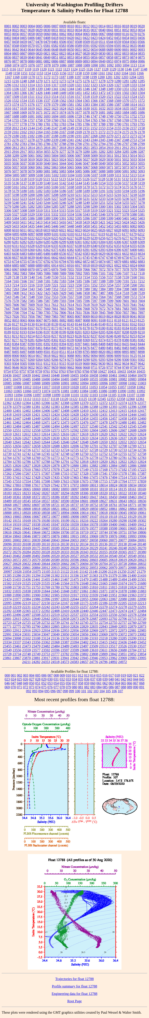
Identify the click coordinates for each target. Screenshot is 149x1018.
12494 (55, 426)
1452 (86, 93)
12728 (93, 450)
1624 (62, 108)
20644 (45, 564)
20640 (36, 564)
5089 (109, 171)
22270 (103, 607)
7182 (54, 281)
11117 (45, 399)
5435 (31, 226)
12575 (65, 430)
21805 (84, 587)
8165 (15, 328)
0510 (94, 42)
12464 (26, 422)
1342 (62, 89)
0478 (39, 42)
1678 (86, 112)
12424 (55, 414)
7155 (94, 277)
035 (80, 679)
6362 (46, 250)
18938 (45, 513)
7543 (7, 297)
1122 (58, 69)
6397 (125, 250)
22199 (113, 603)
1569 (117, 100)
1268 (31, 81)
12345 (101, 399)
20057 (84, 540)
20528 (84, 556)
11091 (131, 391)
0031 (54, 30)
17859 (141, 481)
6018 (39, 230)
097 (59, 691)
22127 (36, 603)
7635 (125, 305)
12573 (55, 430)
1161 (101, 73)
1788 (102, 124)
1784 (70, 124)
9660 (62, 367)
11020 (74, 387)
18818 (36, 509)
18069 (36, 489)
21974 (7, 599)
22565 (122, 615)
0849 (46, 57)
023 (7, 679)
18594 (74, 501)
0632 (125, 46)
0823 (62, 53)
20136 (103, 544)
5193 (117, 191)
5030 (109, 159)
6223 (39, 238)
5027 (86, 159)
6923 (125, 265)
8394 (62, 344)
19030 (113, 513)
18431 (103, 497)
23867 (16, 658)
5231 (86, 199)
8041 (133, 316)
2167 (62, 132)
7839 (94, 312)
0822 (54, 53)
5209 (62, 195)
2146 (46, 128)
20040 (45, 540)
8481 (109, 348)
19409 (132, 524)
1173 (54, 77)
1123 (66, 69)
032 (62, 679)
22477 (132, 611)
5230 (78, 199)
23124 (45, 638)
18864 (132, 509)
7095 (86, 273)
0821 (46, 53)
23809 (103, 654)
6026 (102, 230)
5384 (15, 218)
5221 (7, 199)
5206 (39, 195)
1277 (94, 81)
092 (28, 691)
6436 (15, 254)
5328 (23, 214)
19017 (93, 513)
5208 (54, 195)
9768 (93, 371)
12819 (93, 462)
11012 (27, 387)
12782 (132, 458)
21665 (103, 583)
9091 (78, 356)
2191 (78, 136)
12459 (132, 418)
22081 (132, 599)
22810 (65, 626)
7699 (7, 312)
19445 (36, 528)
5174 (117, 187)
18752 (93, 505)
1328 (125, 85)
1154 (47, 73)
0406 (31, 38)
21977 (16, 599)
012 (80, 675)
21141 (74, 571)
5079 (31, 171)
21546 (55, 583)
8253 (133, 336)
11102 (84, 395)
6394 (109, 250)
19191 (55, 520)
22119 (26, 603)
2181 (23, 136)
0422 (86, 38)
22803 (45, 626)
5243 (39, 203)
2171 (94, 132)
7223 (70, 285)
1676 (70, 112)
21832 (7, 591)
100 (77, 691)
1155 (55, 73)
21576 (74, 583)
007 (50, 675)
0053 (133, 30)
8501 (46, 352)
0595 (117, 46)
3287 (141, 151)
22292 (7, 611)
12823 (132, 462)
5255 (125, 203)
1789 (109, 124)
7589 (54, 301)
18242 (36, 493)
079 (68, 687)
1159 (86, 73)
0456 (141, 38)
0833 (125, 53)
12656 (16, 446)
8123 (133, 320)
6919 (94, 265)
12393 (113, 407)
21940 (103, 595)
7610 (39, 305)
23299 (132, 638)
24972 (122, 662)
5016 (7, 159)
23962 (113, 658)
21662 (93, 583)
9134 (141, 356)
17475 (93, 477)
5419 (86, 222)
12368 (65, 403)
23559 (26, 650)
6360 (31, 250)
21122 (65, 571)
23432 (113, 642)
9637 (133, 363)
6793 (54, 261)
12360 (130, 399)
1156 (62, 73)
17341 (103, 473)
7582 (23, 301)
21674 (122, 583)
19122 (122, 516)
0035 (86, 30)
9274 (62, 360)
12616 (65, 434)
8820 (102, 352)
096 (53, 691)
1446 (46, 93)
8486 (141, 348)
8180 (102, 328)
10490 (45, 379)
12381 (36, 407)
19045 (122, 513)
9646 (15, 367)
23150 (65, 638)
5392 (70, 218)
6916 (70, 265)
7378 (78, 289)
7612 (54, 305)
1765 (94, 120)
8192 (15, 332)
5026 (78, 159)
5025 (70, 159)
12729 (103, 450)
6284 (39, 242)
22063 (103, 599)
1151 (24, 73)
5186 (62, 191)
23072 (122, 634)
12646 (65, 442)
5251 (102, 203)
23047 (45, 634)
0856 (94, 57)
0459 (23, 42)
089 (129, 687)
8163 (141, 324)
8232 (86, 336)
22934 (45, 630)
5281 (23, 206)
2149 (70, 128)
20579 (36, 560)
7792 (54, 312)
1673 (54, 112)
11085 (93, 391)
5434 (23, 226)
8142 (62, 324)
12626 (16, 438)
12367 (55, 403)
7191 (125, 281)
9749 (125, 367)
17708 (93, 481)
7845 (102, 312)
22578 (132, 615)
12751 (93, 454)
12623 (132, 434)
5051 (117, 163)
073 (31, 687)
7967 (39, 316)
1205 (140, 77)
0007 (54, 26)
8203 (86, 332)
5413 (39, 222)
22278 (122, 607)
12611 (16, 434)
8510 (54, 352)
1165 (132, 73)
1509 (15, 97)
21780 (55, 587)
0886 (54, 61)
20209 (65, 548)
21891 (26, 595)
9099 (117, 356)
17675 (84, 481)
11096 (27, 395)
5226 (46, 199)
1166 (140, 73)
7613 (62, 305)
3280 (86, 151)
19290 (122, 520)
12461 (7, 422)
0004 (31, 26)
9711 (94, 367)
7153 (78, 277)
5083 (62, 171)
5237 (133, 199)
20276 (16, 552)
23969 (122, 658)
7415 (31, 293)
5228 (62, 199)
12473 (65, 422)
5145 (86, 183)
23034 (36, 634)
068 (141, 683)
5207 (46, 195)
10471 (7, 379)
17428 (36, 477)
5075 (141, 167)
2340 (62, 140)
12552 (26, 430)
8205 (102, 332)
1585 (102, 104)
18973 (55, 513)
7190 (117, 281)
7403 (141, 289)
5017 (15, 159)
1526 (7, 100)
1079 (55, 65)
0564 (125, 42)
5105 (78, 175)
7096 (94, 273)
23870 (26, 658)
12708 (122, 446)
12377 (141, 403)
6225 (54, 238)
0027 (23, 30)
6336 (62, 246)
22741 (65, 622)
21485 (93, 579)
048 (19, 683)
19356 (65, 524)
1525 (141, 97)
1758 (39, 120)
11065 (17, 391)
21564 (65, 583)
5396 (86, 218)
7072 (102, 269)
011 (74, 675)
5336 (78, 214)
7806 (62, 312)
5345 (94, 214)
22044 (74, 599)
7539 (141, 293)
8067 (39, 320)
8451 (23, 348)
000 (7, 675)
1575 (23, 104)
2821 (86, 148)
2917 (23, 151)
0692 (133, 49)
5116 (15, 179)
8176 (78, 328)
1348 (102, 89)
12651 (113, 442)
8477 (94, 348)
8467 (54, 348)
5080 (39, 171)
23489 (65, 646)
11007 (8, 387)
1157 (70, 73)
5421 (102, 222)
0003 (23, 26)
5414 (46, 222)
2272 (125, 136)
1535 (31, 100)
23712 (141, 650)
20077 (122, 540)
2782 (15, 144)
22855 (122, 626)
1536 (39, 100)
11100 (65, 395)
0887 (62, 61)
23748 (26, 654)
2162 (23, 132)
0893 (86, 61)
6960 (141, 265)
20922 (65, 568)
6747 (102, 257)
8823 (109, 352)
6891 (46, 265)
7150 (54, 277)
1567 (102, 100)
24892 (113, 662)
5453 (109, 226)
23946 (93, 658)
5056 (7, 167)
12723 (55, 450)
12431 (103, 414)
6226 (62, 238)
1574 (15, 104)
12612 (26, 434)
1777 (15, 124)
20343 (84, 552)
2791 (86, 144)
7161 (141, 277)
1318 (62, 85)
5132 (125, 179)
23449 (132, 642)
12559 (45, 430)
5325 (141, 210)
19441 (16, 528)
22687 (93, 619)
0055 (7, 34)
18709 (45, 505)
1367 (31, 93)
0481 (54, 42)
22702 (113, 619)
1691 (31, 116)
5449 (78, 226)
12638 (132, 438)
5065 (70, 167)
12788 (45, 462)
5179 (15, 191)
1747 (94, 116)
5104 (70, 175)
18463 (132, 497)
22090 (141, 599)
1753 (141, 116)
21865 (93, 591)
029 (44, 679)
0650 (70, 49)
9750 (133, 367)
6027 (109, 230)
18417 (93, 497)
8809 (94, 352)
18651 (132, 501)
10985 (7, 383)
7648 (15, 308)
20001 (7, 540)
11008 (17, 387)
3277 (62, 151)
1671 (39, 112)
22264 (93, 607)
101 (83, 691)
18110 (103, 489)
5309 (31, 210)
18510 (16, 501)
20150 (7, 548)
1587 (117, 104)
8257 (7, 340)
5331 (46, 214)
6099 (47, 234)
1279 (109, 81)
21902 (45, 595)
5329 (31, 214)
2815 (39, 148)
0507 (70, 42)
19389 (103, 524)
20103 (17, 544)
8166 (23, 328)
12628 (36, 438)
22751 (93, 622)
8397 (78, 344)
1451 (78, 93)
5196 (141, 191)
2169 (78, 132)
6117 (94, 234)
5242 (31, 203)
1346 (86, 89)
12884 (113, 465)
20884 (36, 568)
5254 (117, 203)
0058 (31, 34)
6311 (15, 246)
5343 (86, 214)
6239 (94, 238)
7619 (94, 305)
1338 (31, 89)
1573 (7, 104)
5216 (117, 195)
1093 (117, 65)
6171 (117, 234)
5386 (31, 218)
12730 (113, 450)
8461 (39, 348)
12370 (84, 403)
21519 (16, 583)
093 (34, 691)
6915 (62, 265)
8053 (15, 320)
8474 (78, 348)
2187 (46, 136)
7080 (141, 269)
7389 (109, 289)
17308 (55, 473)
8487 (7, 352)
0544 (109, 42)
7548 (31, 297)
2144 (31, 128)
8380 (125, 340)
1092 (110, 65)
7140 (31, 277)
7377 (70, 289)
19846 (26, 536)
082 (86, 687)
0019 (133, 26)
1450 (70, 93)
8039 (125, 316)
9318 (70, 363)
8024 (109, 316)
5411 (23, 222)
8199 (62, 332)
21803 (74, 587)
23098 (16, 638)
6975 (46, 269)
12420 (26, 414)
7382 (94, 289)
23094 (7, 638)
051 (37, 683)
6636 (7, 257)
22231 (26, 607)
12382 (45, 407)
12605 (103, 430)
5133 (133, 179)
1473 (109, 93)
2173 (109, 132)
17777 (132, 481)
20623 (141, 560)
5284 (46, 206)
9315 (62, 363)
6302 (86, 242)
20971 (122, 568)
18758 (103, 505)
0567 (7, 46)
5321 (109, 210)
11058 (131, 387)
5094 (7, 175)
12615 (55, 434)
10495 (65, 379)
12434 (122, 414)
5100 (39, 175)
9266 (54, 360)
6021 (62, 230)
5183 (46, 191)
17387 (141, 473)
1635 (125, 108)
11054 (103, 387)
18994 (65, 513)
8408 (102, 344)
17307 (45, 473)
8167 (31, 328)
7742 (31, 312)
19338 (36, 524)
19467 (45, 528)
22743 (74, 622)
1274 (70, 81)
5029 (102, 159)
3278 (70, 151)
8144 (78, 324)
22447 (103, 611)
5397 (94, 218)
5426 (141, 222)
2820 (78, 148)
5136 (15, 183)
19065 (17, 516)
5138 (31, 183)
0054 (141, 30)
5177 (141, 187)
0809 (31, 53)
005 (37, 675)
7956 (31, 316)
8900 (15, 356)
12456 (103, 418)
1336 (15, 89)
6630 (109, 254)
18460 (122, 497)
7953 (23, 316)
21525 (26, 583)
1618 (23, 108)
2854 (102, 148)
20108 (26, 544)
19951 (84, 536)
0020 (141, 26)
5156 (117, 183)
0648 (54, 49)
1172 (47, 77)
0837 (15, 57)
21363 (93, 575)
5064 (62, 167)
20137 (112, 544)
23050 (65, 634)
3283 (109, 151)
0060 (46, 34)
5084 (70, 171)
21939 (93, 595)
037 (92, 679)
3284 (117, 151)
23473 (26, 646)
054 (56, 683)
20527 (74, 556)
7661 (54, 308)
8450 (15, 348)
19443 (26, 528)
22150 (45, 603)
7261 (141, 285)
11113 (36, 399)
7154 (86, 277)
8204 (94, 332)
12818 (84, 462)
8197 (46, 332)
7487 (102, 293)
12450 (45, 418)
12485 (26, 426)
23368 (55, 642)
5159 (141, 183)
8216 (46, 336)
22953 (65, 630)
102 (89, 691)
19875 (45, 536)
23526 (122, 646)
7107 (125, 273)
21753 (36, 587)
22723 (7, 622)
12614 (45, 434)
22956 (74, 630)
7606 (15, 305)
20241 (103, 548)
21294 (36, 575)
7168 (39, 281)
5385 (23, 218)
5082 (54, 171)
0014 (102, 26)
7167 (31, 281)
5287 (62, 206)
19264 (103, 520)
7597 (94, 301)
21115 (55, 571)
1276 (86, 81)
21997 (55, 599)
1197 (77, 77)
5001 (31, 155)
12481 (132, 422)
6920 (102, 265)
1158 (78, 73)
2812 (15, 148)
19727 (93, 532)
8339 (70, 340)
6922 (117, 265)
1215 (7, 81)
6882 (133, 261)
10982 (122, 379)
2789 (70, 144)
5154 (102, 183)
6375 (54, 250)
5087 (94, 171)
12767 (16, 458)
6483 (23, 254)
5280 (15, 206)
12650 (103, 442)
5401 (125, 218)
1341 (54, 89)
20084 (132, 540)
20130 (64, 544)
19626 (16, 532)
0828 (86, 53)
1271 (46, 81)
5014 (133, 155)
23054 (74, 634)
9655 (39, 367)
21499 (132, 579)
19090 (74, 516)
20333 (65, 552)
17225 (141, 469)
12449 (36, 418)
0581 (46, 46)
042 (123, 679)
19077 (55, 516)
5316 (70, 210)
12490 (45, 426)
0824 (70, 53)
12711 (141, 446)
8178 (86, 328)
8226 (78, 336)
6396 (117, 250)
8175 (70, 328)
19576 (84, 528)
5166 (54, 187)
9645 (7, 367)
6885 (15, 265)
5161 (15, 187)
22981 (132, 630)
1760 (54, 120)
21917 (74, 595)
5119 (31, 179)
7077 (117, 269)
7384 (102, 289)
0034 (78, 30)
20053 (74, 540)
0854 (78, 57)
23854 (141, 654)
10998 (122, 383)
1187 (62, 77)
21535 (45, 583)
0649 (62, 49)
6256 (102, 238)
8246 (109, 336)
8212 (15, 336)
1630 (86, 108)
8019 (102, 316)
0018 (125, 26)
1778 (23, 124)
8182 (109, 328)
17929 (45, 485)
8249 (117, 336)
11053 (93, 387)
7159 (125, 277)
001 (13, 675)
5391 (62, 218)
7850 (117, 312)
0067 (102, 34)
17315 (65, 473)
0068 (109, 34)
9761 (46, 371)
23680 (122, 650)
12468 (36, 422)
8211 (7, 336)
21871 (103, 591)
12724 (65, 450)
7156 (102, 277)
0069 (117, 34)
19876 (55, 536)
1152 (32, 73)
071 (19, 687)
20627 (7, 564)
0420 (70, 38)
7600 (117, 301)
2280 (46, 140)
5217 (125, 195)
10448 (55, 375)
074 (37, 687)
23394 (74, 642)
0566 (141, 42)
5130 (109, 179)
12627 (26, 438)
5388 (39, 218)
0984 (133, 61)
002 (19, 675)
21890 (16, 595)
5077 (15, 171)
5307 (15, 210)
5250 (94, 203)
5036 (15, 163)
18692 (26, 505)
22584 (141, 615)
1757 (31, 120)
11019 (65, 387)
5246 (62, 203)
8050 (141, 316)
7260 (133, 285)
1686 (141, 112)
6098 (39, 234)
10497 (74, 379)
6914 (54, 265)
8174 (62, 328)
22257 (84, 607)
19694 (55, 532)
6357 (7, 250)
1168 (16, 77)
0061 (54, 34)
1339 (39, 89)
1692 (39, 116)
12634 (93, 438)
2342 (78, 140)
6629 (102, 254)
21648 (84, 583)
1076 (31, 65)
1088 (78, 65)
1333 (133, 85)
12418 (7, 414)
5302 (117, 206)
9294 (109, 360)
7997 (62, 316)
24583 (74, 662)
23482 (45, 646)
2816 (46, 148)
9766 (85, 371)
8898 (141, 352)
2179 (7, 136)
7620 (102, 305)
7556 (62, 297)
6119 (101, 234)
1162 (109, 73)
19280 (113, 520)
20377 (132, 552)
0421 (78, 38)
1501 (117, 93)
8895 (125, 352)
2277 (23, 140)
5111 (117, 175)
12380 (26, 407)
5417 (70, 222)
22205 (122, 603)
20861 (26, 568)
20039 (36, 540)
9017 (39, 356)
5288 (70, 206)
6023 (78, 230)
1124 (74, 69)
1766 (102, 120)
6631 (117, 254)
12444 (132, 414)
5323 (125, 210)
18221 (16, 493)
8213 (23, 336)
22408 (55, 611)
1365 (15, 93)
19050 (132, 513)
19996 (141, 536)
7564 (102, 297)
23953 (103, 658)
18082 (55, 489)
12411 (93, 411)
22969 (93, 630)
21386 (122, 575)
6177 (125, 234)
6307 (125, 242)
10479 (16, 379)
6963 (7, 269)
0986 (141, 61)
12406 (45, 411)
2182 (31, 136)
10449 (65, 375)
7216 (31, 285)
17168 (103, 469)
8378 (117, 340)
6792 (46, 261)
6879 (117, 261)
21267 (131, 571)
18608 (93, 501)
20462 (16, 556)
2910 (109, 148)
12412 (103, 411)
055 (62, 683)
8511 (62, 352)
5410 (15, 222)
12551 (16, 430)
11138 (92, 399)
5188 (78, 191)
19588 (103, 528)
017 (111, 675)
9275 (70, 360)
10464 (132, 375)
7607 (23, 305)
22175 (84, 603)
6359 (23, 250)
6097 (31, 234)
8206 (109, 332)
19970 (103, 536)
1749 (109, 116)
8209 (133, 332)
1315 (39, 85)
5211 (78, 195)
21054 (27, 571)
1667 (7, 112)
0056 (15, 34)
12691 (65, 446)
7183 (62, 281)
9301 (133, 360)
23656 (113, 650)
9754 (7, 371)
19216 (84, 520)
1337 (23, 89)
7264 (23, 289)
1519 (94, 97)
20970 (113, 568)
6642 (54, 257)
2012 (15, 128)
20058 (93, 540)
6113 (78, 234)
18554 (36, 501)
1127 (97, 69)
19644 (36, 532)
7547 (23, 297)
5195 (133, 191)
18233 (26, 493)
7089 (62, 273)
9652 (31, 367)
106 (114, 691)
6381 (62, 250)
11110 (9, 399)
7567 (109, 297)
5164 (39, 187)
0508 (78, 42)
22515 (45, 615)
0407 (39, 38)
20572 (16, 560)
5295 (78, 206)
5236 (125, 199)
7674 (109, 308)
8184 (125, 328)
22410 (65, 611)
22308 (16, 611)
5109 (110, 175)
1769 (125, 120)
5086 (86, 171)
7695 (133, 308)
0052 (125, 30)
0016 (117, 26)
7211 (133, 281)
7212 (141, 281)
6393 (102, 250)
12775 (74, 458)
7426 (54, 293)
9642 (141, 363)
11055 (112, 387)
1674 (62, 112)
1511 (31, 97)
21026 (17, 571)
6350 (102, 246)
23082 (141, 634)
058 (80, 683)
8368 (78, 340)
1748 (102, 116)
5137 (23, 183)
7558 (78, 297)
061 (99, 683)
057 (74, 683)
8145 (86, 324)
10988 (36, 383)
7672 (102, 308)
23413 (93, 642)
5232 (94, 199)
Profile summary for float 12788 (74, 986)
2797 (125, 144)
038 (99, 679)
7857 (125, 312)
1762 (70, 120)
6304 (102, 242)
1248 (23, 81)
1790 (117, 124)
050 (31, 683)
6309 (141, 242)
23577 (36, 650)
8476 (86, 348)
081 (80, 687)
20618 (113, 560)
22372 (36, 611)
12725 (74, 450)
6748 (109, 257)
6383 (78, 250)
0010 (70, 26)
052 (44, 683)
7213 (7, 285)
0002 (15, 26)
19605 (132, 528)
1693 (46, 116)
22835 (93, 626)
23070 (113, 634)
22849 (113, 626)
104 (102, 691)
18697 (36, 505)
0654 (94, 49)
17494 (113, 477)
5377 (117, 214)
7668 (86, 308)
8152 (117, 324)
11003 (141, 383)
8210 (141, 332)
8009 (86, 316)
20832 (141, 564)
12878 (55, 465)
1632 (102, 108)
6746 (94, 257)
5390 (54, 218)
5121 (46, 179)
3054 (39, 151)
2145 (39, 128)
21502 (7, 583)
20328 (45, 552)
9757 (22, 371)
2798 (133, 144)
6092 (133, 230)
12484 (16, 426)
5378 (125, 214)
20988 (132, 568)
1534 (23, 100)
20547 (122, 556)
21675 (132, 583)
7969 (46, 316)
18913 (16, 513)
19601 (122, 528)
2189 (62, 136)
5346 (102, 214)
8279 (23, 340)
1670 (31, 112)
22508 (36, 615)
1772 (141, 120)
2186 (39, 136)
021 (135, 675)
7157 (109, 277)
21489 (113, 579)
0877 (15, 61)
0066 (94, 34)
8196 (39, 332)
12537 (84, 426)
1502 (125, 93)
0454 (125, 38)
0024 (7, 30)
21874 (113, 591)
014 (92, 675)
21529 (36, 583)
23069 (103, 634)
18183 (7, 493)
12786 (26, 462)
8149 (102, 324)
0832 (117, 53)
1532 (15, 100)
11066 (27, 391)
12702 (103, 446)
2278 (31, 140)
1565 (86, 100)
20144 (132, 544)
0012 (86, 26)
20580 (45, 560)
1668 (15, 112)
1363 (141, 89)
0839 (23, 57)
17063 (36, 469)
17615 (65, 481)
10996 (103, 383)
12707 (113, 446)
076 (50, 687)
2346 (109, 140)
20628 (16, 564)
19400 (113, 524)
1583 (86, 104)
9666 (78, 367)
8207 (117, 332)
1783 (62, 124)
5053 (133, 163)
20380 (141, 552)
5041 (54, 163)
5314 (54, 210)
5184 (54, 191)
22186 (103, 603)
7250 (78, 285)
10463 (122, 375)
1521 (109, 97)
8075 (47, 320)
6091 (125, 230)
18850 (93, 509)
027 (31, 679)
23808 (93, 654)
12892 (16, 469)
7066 (86, 269)
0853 (70, 57)
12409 (74, 411)
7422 (39, 293)
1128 (105, 69)
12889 (7, 469)
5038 (31, 163)
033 (68, 679)
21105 (46, 571)
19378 (93, 524)
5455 (117, 226)
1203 (124, 77)
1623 (54, 108)
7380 (86, 289)
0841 (39, 57)
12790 (55, 462)
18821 (55, 509)
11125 (82, 399)
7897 (141, 312)
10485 (26, 379)
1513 (46, 97)
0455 (133, 38)
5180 (23, 191)
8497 (23, 352)
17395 (7, 477)
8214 (31, 336)
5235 (117, 199)
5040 (46, 163)
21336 (74, 575)
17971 (65, 485)
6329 (39, 246)
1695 (62, 116)
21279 (141, 571)
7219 (39, 285)
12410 (84, 411)
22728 (36, 622)
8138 (46, 324)
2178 (141, 132)
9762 (54, 371)
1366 (23, 93)
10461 (113, 375)
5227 (54, 199)
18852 (103, 509)
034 (74, 679)
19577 (93, 528)
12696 (74, 446)
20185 (45, 548)
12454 (84, 418)
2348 (125, 140)
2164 (39, 132)
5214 (102, 195)
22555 (103, 615)
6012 (31, 230)
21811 (103, 587)
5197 (7, 195)
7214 (15, 285)
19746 (113, 532)
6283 (31, 242)
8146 (94, 324)
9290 (86, 360)
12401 (16, 411)
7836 (86, 312)
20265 (132, 548)
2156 (125, 128)
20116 (55, 544)
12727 (84, 450)
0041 (109, 30)
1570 (125, 100)
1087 (70, 65)
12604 (93, 430)
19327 (26, 524)
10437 (16, 375)
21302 (55, 575)
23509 (93, 646)
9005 (23, 356)
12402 (26, 411)
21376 (103, 575)
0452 (109, 38)
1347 (94, 89)
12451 (55, 418)
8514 (70, 352)
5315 (62, 210)
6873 (94, 261)
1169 (23, 77)
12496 (65, 426)
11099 (56, 395)
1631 (94, 108)
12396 (132, 407)
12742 (26, 454)
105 (108, 691)
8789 (78, 352)
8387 (23, 344)
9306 (31, 363)
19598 (113, 528)
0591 (86, 46)
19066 (26, 516)
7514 (117, 293)
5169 (78, 187)
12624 (141, 434)
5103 (62, 175)
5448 (70, 226)
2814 (31, 148)
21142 (84, 571)
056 (68, 683)
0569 (23, 46)
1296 (7, 85)
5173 (109, 187)
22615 (16, 619)
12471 (45, 422)
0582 (54, 46)
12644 (45, 442)
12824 (141, 462)
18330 (132, 493)
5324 (133, 210)
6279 (141, 238)
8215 (39, 336)
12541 (103, 426)
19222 (93, 520)
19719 (84, 532)
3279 (78, 151)
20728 (122, 564)
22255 (74, 607)
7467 (94, 293)
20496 (45, 556)
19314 (7, 524)
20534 (103, 556)
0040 (102, 30)
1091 (102, 65)
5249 (86, 203)
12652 (122, 442)
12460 (141, 418)
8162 (133, 324)
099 (71, 691)
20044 (65, 540)
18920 (26, 513)
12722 (45, 450)
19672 (45, 532)
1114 (141, 65)
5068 (94, 167)
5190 (94, 191)
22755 (113, 622)
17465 (74, 477)
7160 (133, 277)
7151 (62, 277)
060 (92, 683)
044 (135, 679)
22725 (26, 622)
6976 (54, 269)
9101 (125, 356)
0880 (31, 61)
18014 (103, 485)
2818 (62, 148)
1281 (125, 81)
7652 (31, 308)
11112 (27, 399)
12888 (141, 465)
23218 (103, 638)
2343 (86, 140)
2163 (31, 132)
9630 (102, 363)
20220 (74, 548)
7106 (117, 273)
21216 (112, 571)
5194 (125, 191)
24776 (93, 662)
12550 (7, 430)
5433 (15, 226)
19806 (141, 532)
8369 (86, 340)
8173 (54, 328)
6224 (46, 238)
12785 (16, 462)
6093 (141, 230)
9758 (30, 371)
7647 (7, 308)
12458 (122, 418)
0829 (94, 53)
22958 (84, 630)
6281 (15, 242)
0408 (46, 38)
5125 (78, 179)
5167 (62, 187)
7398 (125, 289)
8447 (7, 348)
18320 (103, 493)
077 (56, 687)
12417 (141, 411)
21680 (141, 583)
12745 (45, 454)
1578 (46, 104)
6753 (7, 261)
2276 (15, 140)
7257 (117, 285)
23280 (113, 638)
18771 (132, 505)
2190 (70, 136)
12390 (103, 407)
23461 (16, 646)
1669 (23, 112)
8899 (7, 356)
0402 (7, 38)
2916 (15, 151)
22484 (141, 611)
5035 (7, 163)
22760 (132, 622)
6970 (31, 269)
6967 (15, 269)
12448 (26, 418)
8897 (133, 352)
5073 (125, 167)
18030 (122, 485)
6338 (78, 246)
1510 (23, 97)
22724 (16, 622)
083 (92, 687)
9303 (7, 363)
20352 (93, 552)
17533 (132, 477)
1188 (70, 77)
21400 (132, 575)
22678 (84, 619)
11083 (74, 391)
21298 (45, 575)
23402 (84, 642)
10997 (113, 383)
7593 (62, 301)
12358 (120, 399)
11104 (103, 395)
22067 (113, 599)
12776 (84, 458)
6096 (23, 234)
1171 (39, 77)
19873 (36, 536)
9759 (38, 371)
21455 (45, 579)
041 (117, 679)
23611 (103, 650)
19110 (103, 516)
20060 (103, 540)
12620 (103, 434)
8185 (133, 328)
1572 (141, 100)
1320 (70, 85)
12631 (65, 438)
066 (129, 683)
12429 (84, 414)
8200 (70, 332)
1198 (85, 77)
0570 (31, 46)
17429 (45, 477)
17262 (7, 473)
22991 (7, 634)
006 (44, 675)
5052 (125, 163)
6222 (31, 238)
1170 (31, 77)
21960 (122, 595)
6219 (15, 238)
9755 (15, 371)
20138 (122, 544)
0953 (109, 61)
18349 (7, 497)
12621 (113, 434)
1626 (78, 108)
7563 (94, 297)
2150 (78, 128)
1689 (23, 116)
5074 (133, 167)
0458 (15, 42)
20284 (26, 552)
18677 (16, 505)
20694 (84, 564)
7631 (117, 305)
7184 (70, 281)
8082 (62, 320)
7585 (31, 301)
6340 (94, 246)
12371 (93, 403)
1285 (141, 81)
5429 (7, 226)
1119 (35, 69)
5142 (62, 183)
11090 (122, 391)
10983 (132, 379)
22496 (16, 615)
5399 (109, 218)
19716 (74, 532)
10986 (17, 383)
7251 (86, 285)
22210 (132, 603)
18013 (93, 485)
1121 (51, 69)
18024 (113, 485)
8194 (31, 332)
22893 (7, 630)
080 (74, 687)
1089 (86, 65)
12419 (16, 414)
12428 (74, 414)
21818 (122, 587)
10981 (113, 379)
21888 (7, 595)
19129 (132, 516)
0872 (117, 57)
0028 (31, 30)
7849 (109, 312)
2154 (109, 128)
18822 (65, 509)
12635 (103, 438)
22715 (132, 619)
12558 (36, 430)
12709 (132, 446)
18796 (16, 509)
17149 (84, 469)
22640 (36, 619)
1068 (7, 65)
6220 (23, 238)
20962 (103, 568)
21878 (122, 591)
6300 (70, 242)
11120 (64, 399)
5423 (117, 222)
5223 (23, 199)
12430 (93, 414)
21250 (122, 571)
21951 (113, 595)
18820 (45, 509)
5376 (109, 214)
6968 (23, 269)
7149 (46, 277)
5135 (7, 183)
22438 (74, 611)
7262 (7, 289)
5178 (7, 191)
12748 (65, 454)
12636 (113, 438)
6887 (23, 265)
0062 (62, 34)
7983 (54, 316)
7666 (78, 308)
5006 (70, 155)
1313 (23, 85)
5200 (31, 195)
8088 (86, 320)
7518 (125, 293)
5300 (102, 206)
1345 (78, 89)
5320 (102, 210)
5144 (78, 183)
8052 (7, 320)
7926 (15, 316)
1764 (86, 120)
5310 (39, 210)
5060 (31, 167)
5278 (141, 203)
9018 (46, 356)
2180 (15, 136)
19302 (141, 520)
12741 (16, 454)
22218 (7, 607)
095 (47, 691)
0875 (141, 57)
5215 (109, 195)
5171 (94, 187)
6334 (46, 246)
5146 (94, 183)
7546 (15, 297)
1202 (116, 77)
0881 (39, 61)
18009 (84, 485)
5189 (86, 191)
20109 (36, 544)
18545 (26, 501)
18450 (113, 497)
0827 (78, 53)
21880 (132, 591)
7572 (133, 297)
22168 (74, 603)
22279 (132, 607)
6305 (109, 242)
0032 (62, 30)
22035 (65, 599)
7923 (7, 316)
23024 (16, 634)
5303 (125, 206)
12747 (55, 454)
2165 (46, 132)
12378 (7, 407)
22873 (141, 626)
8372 (94, 340)
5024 (62, 159)
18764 (122, 505)
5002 (39, 155)
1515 (62, 97)
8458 (31, 348)
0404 (15, 38)
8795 (86, 352)
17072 (45, 469)
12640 (7, 442)
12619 (93, 434)
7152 (70, 277)
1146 (128, 69)
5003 (46, 155)
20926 (74, 568)
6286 (54, 242)
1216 (15, 81)
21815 (113, 587)
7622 (109, 305)
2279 (39, 140)
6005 (141, 226)
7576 (7, 301)
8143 (70, 324)
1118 (28, 69)
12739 (7, 454)
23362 (45, 642)
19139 (141, 516)
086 (111, 687)
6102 (62, 234)
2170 (86, 132)
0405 (23, 38)
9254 (7, 360)
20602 (84, 560)
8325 (62, 340)
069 (7, 687)
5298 (86, 206)
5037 (23, 163)
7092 (78, 273)
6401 (141, 250)
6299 (62, 242)
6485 (39, 254)
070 (13, 687)
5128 (101, 179)
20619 (122, 560)
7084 (31, 273)
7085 (39, 273)
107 (120, 691)
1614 (133, 104)
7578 (15, 301)
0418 (54, 38)
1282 (133, 81)
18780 (141, 505)
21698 (7, 587)
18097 (74, 489)
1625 (70, 108)
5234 (109, 199)
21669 (113, 583)
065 (123, 683)
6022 (70, 230)
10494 (55, 379)
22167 (65, 603)
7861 (133, 312)
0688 (102, 49)
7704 (23, 312)
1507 (7, 97)
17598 (45, 481)
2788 (62, 144)
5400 (117, 218)
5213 (94, 195)
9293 (102, 360)
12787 (36, 462)
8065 (23, 320)
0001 (7, 26)
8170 (39, 328)
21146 (93, 571)
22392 (45, 611)
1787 (94, 124)
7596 (86, 301)
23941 (65, 658)
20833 (7, 568)
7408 (15, 293)
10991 (65, 383)
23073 (132, 634)
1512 (39, 97)
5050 (109, 163)
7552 (46, 297)
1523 (125, 97)
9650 (23, 367)
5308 (23, 210)
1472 (102, 93)
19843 (16, 536)
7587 (46, 301)
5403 (141, 218)
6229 (86, 238)
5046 (78, 163)
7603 (133, 301)
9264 (39, 360)
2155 (117, 128)
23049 (55, 634)
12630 (55, 438)
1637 (133, 108)
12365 (36, 403)
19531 (74, 528)
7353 (62, 289)
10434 (131, 371)
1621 (39, 108)
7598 (102, 301)
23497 (84, 646)
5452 (102, 226)
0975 (125, 61)
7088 (55, 273)
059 (86, 683)
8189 (7, 332)
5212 (86, 195)
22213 (141, 603)
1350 (117, 89)
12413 (113, 411)
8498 (31, 352)
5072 (117, 167)
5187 (70, 191)
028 (37, 679)
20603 (93, 560)
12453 (74, 418)
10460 (103, 375)
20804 (132, 564)
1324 (102, 85)
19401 (122, 524)
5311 (46, 210)
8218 (62, 336)
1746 (86, 116)
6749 (117, 257)
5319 (94, 210)
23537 (141, 646)
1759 (46, 120)
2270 (109, 136)
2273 (133, 136)
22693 (103, 619)
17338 (93, 473)
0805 (15, 53)
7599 (109, 301)
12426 (65, 414)
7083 (23, 273)
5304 (133, 206)
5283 (39, 206)
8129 (23, 324)
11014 (36, 387)
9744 (117, 367)
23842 (113, 654)
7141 (39, 277)
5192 (109, 191)
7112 (133, 273)
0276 (141, 34)
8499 (39, 352)
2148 (62, 128)
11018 (55, 387)
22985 (141, 630)
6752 (141, 257)
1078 (47, 65)
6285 (46, 242)
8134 (39, 324)
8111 (110, 320)
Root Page (74, 1001)
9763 (62, 371)
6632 (125, 254)
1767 (109, 120)
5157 (125, 183)
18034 (132, 485)
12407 (55, 411)
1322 (86, 85)
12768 (26, 458)
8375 (109, 340)
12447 (16, 418)
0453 (117, 38)
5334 (70, 214)
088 (123, 687)
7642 (141, 305)
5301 (109, 206)
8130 (31, 324)
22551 (84, 615)
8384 (15, 344)
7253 (102, 285)
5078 (23, 171)
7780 (39, 312)
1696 (70, 116)
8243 (102, 336)
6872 (86, 261)
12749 (74, 454)
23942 (74, 658)
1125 (81, 69)
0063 (70, 34)
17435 (55, 477)
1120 (43, 69)
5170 (86, 187)
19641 (26, 532)
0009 (62, 26)
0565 (133, 42)
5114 (141, 175)
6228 (78, 238)
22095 (7, 603)
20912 (45, 568)
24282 (36, 662)
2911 (117, 148)
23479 (36, 646)
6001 (125, 226)
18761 (113, 505)
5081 (46, 171)
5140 (46, 183)
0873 (125, 57)
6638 (23, 257)
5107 (94, 175)
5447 (62, 226)
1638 (141, 108)
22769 (141, 622)
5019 (31, 159)
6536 (62, 254)
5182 (39, 191)
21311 (65, 575)
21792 (65, 587)
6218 (7, 238)
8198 (54, 332)
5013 (125, 155)
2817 (54, 148)
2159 (7, 132)
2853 (94, 148)
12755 (122, 454)
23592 (45, 650)
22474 (122, 611)
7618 (86, 305)
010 (68, 675)
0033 (70, 30)
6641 (46, 257)
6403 (7, 254)
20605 (103, 560)
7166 (23, 281)
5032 (125, 159)
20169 (26, 548)
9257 (23, 360)
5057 (15, 167)
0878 (23, 61)
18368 (26, 497)
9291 (94, 360)
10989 (46, 383)
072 (25, 687)
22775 (16, 626)
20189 (55, 548)
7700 (15, 312)
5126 (86, 179)
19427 (7, 528)
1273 (62, 81)
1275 (78, 81)
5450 (86, 226)
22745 (84, 622)
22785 (26, 626)
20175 (36, 548)
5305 (141, 206)
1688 (15, 116)
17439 (65, 477)
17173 (113, 469)
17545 (7, 481)
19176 (36, 520)
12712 (7, 450)
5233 (102, 199)
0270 (133, 34)
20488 (26, 556)
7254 (109, 285)
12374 (122, 403)
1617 (15, 108)
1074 (15, 65)
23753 (45, 654)
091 (141, 687)
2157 (133, 128)
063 (111, 683)
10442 (36, 375)
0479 (46, 42)
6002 (133, 226)
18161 (132, 489)
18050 (141, 485)
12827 (26, 465)
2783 (23, 144)
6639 (31, 257)
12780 (113, 458)
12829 (45, 465)
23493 (74, 646)
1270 (39, 81)
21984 (26, 599)
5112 (125, 175)
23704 (132, 650)
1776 (7, 124)
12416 (132, 411)
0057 (23, 34)
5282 (31, 206)
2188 (54, 136)
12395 (122, 407)
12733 (122, 450)
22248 (65, 607)
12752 (103, 454)
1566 (94, 100)
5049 (102, 163)
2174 (117, 132)
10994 (84, 383)
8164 (7, 328)
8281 (31, 340)
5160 (7, 187)
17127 (74, 469)
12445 (141, 414)
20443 (7, 556)
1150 (16, 73)
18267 (45, 493)
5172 (102, 187)
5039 (39, 163)
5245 (54, 203)
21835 (16, 591)
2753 (133, 140)
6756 (31, 261)
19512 (65, 528)
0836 (7, 57)
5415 (54, 222)
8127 (15, 324)
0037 (94, 30)
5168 (70, 187)
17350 (113, 473)
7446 (78, 293)
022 (141, 675)
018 (117, 675)
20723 (113, 564)
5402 (133, 218)
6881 (125, 261)
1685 (133, 112)
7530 (133, 293)
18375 (45, 497)
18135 (122, 489)
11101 (75, 395)
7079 (133, 269)
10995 (94, 383)
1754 (7, 120)
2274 (141, 136)
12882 (93, 465)
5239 (7, 203)
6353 (117, 246)
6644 (70, 257)
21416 (141, 575)
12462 (16, 422)
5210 (70, 195)
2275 (7, 140)
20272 (7, 552)
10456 (84, 375)
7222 (62, 285)
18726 (65, 505)
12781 (122, 458)
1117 (20, 69)
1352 (133, 89)
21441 (36, 579)
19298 (132, 520)
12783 (141, 458)
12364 (26, 403)
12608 (132, 430)
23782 (65, 654)
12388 (93, 407)
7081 (7, 273)
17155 (93, 469)
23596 (55, 650)
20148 (141, 544)
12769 (36, 458)
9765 (77, 371)
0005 (39, 26)
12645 (55, 442)
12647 (74, 442)
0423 (94, 38)
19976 (113, 536)
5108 (102, 175)
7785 (46, 312)
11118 (55, 399)
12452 (65, 418)
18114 (113, 489)
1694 (54, 116)
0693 (141, 49)
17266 (16, 473)
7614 (70, 305)
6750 (125, 257)
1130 (120, 69)
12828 (36, 465)
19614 (141, 528)
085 (105, 687)
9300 (125, 360)
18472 (141, 497)
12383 (55, 407)
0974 (117, 61)
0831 (109, 53)
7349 (46, 289)
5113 (133, 175)
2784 (31, 144)
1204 (132, 77)
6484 (31, 254)
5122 (54, 179)
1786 (86, 124)
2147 (54, 128)
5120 (38, 179)
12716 (26, 450)
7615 (78, 305)
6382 (70, 250)
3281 (94, 151)
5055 (141, 163)
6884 (7, 265)
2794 (102, 144)
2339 (54, 140)
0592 (94, 46)
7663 (62, 308)
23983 (132, 658)
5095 (15, 175)
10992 (74, 383)
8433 (117, 344)
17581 (36, 481)
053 (50, 683)
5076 (7, 171)
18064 (17, 489)
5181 (31, 191)
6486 (46, 254)
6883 (141, 261)
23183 (74, 638)
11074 (46, 391)
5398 (102, 218)
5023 (54, 159)
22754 (103, 622)
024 (13, 679)
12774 (65, 458)
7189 (109, 281)
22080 (122, 599)
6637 (15, 257)
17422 (26, 477)
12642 (26, 442)
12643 (36, 442)
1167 (8, 77)
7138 (15, 277)
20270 (141, 548)
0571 (39, 46)
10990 (55, 383)
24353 (45, 662)
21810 (93, 587)
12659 (45, 446)
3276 (54, 151)
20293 (36, 552)
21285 (7, 575)
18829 (84, 509)
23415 (103, 642)
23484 (55, 646)
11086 (103, 391)
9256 (15, 360)
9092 (86, 356)
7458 (86, 293)
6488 (54, 254)
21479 (84, 579)
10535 (93, 379)
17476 (103, 477)
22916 (26, 630)
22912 (16, 630)
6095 (15, 234)
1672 (46, 112)
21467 (65, 579)
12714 (16, 450)
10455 (74, 375)
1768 (117, 120)
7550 (39, 297)
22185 (93, 603)
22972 (113, 630)
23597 (65, 650)
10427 (102, 371)
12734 (132, 450)
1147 (136, 69)
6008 (7, 230)
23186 (84, 638)
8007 (78, 316)
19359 (74, 524)
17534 (141, 477)
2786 (46, 144)
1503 (133, 93)
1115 (5, 69)
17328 (84, 473)
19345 (45, 524)
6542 (78, 254)
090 (135, 687)
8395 (70, 344)
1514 (54, 97)
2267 (86, 136)
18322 (122, 493)
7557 (70, 297)
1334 (141, 85)
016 (105, 675)
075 (44, 687)
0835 (141, 53)
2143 (23, 128)
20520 (55, 556)
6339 (86, 246)
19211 (74, 520)
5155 (109, 183)
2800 (7, 148)
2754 (141, 140)
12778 (93, 458)
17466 (84, 477)
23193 (93, 638)
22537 (74, 615)
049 (25, 683)
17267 (26, 473)
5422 (109, 222)
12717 (36, 450)
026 (25, 679)
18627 (103, 501)
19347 (55, 524)
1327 (117, 85)
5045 (70, 163)
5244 (46, 203)
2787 (54, 144)
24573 (65, 662)
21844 (45, 591)
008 (56, 675)
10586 (103, 379)
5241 (23, 203)
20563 (7, 560)
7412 (23, 293)
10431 (112, 371)
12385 (74, 407)
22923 (36, 630)
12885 (122, 465)
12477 (93, 422)
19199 (65, 520)
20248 (122, 548)
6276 (117, 238)
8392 (46, 344)
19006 (74, 513)
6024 (86, 230)
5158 (133, 183)
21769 (45, 587)
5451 (94, 226)
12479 (113, 422)
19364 (84, 524)
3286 (133, 151)
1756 (23, 120)
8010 (94, 316)
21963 (132, 595)
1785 (78, 124)
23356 (36, 642)
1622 (46, 108)
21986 (36, 599)
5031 (117, 159)
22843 (103, 626)
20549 (132, 556)
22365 (26, 611)
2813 (23, 148)
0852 (62, 57)
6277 (125, 238)
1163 (117, 73)
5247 (70, 203)
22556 (113, 615)
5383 (7, 218)
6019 (46, 230)
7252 (94, 285)
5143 (70, 183)
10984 (141, 379)
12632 (74, 438)
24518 (55, 662)
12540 (93, 426)
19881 (65, 536)
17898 (26, 485)
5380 (133, 214)
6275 (109, 238)
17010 (26, 469)
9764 (70, 371)
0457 (7, 42)
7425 (46, 293)
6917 (78, 265)
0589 (78, 46)
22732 (45, 622)
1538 (54, 100)
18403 (84, 497)
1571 (133, 100)
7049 (62, 269)
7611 (46, 305)
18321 (113, 493)
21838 (26, 591)
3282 (102, 151)
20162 (16, 548)
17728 (113, 481)
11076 (55, 391)
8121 (125, 320)
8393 (54, 344)
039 (105, 679)
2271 (117, 136)
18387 (65, 497)
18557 (45, 501)
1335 (7, 89)
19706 (65, 532)
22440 (84, 611)
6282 (23, 242)
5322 (117, 210)
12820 (103, 462)
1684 (125, 112)
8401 (86, 344)
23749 (36, 654)
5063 (54, 167)
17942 (55, 485)
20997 (7, 571)
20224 (84, 548)
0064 (78, 34)
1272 (54, 81)
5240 (15, 203)
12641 (16, 442)
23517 (113, 646)
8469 (62, 348)
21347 (84, 575)
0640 (141, 46)
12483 (7, 426)
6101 (55, 234)
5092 (133, 171)
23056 (84, 634)
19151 (16, 520)
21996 (45, 599)
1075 (23, 65)
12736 (141, 450)
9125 (133, 356)
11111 (18, 399)
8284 (39, 340)
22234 (36, 607)
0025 (15, 30)
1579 (54, 104)
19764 (132, 532)
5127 (93, 179)
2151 (86, 128)
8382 (141, 340)
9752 (141, 367)
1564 (78, 100)
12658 (36, 446)
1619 (31, 108)
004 (31, 675)
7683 (125, 308)
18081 (46, 489)
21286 (16, 575)
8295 (46, 340)
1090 (94, 65)
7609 (31, 305)
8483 (125, 348)
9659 (54, 367)
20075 (113, 540)
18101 (94, 489)
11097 (37, 395)
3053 (31, 151)
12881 (84, 465)
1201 (109, 77)
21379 (113, 575)
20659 (55, 564)
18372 (36, 497)
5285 (54, 206)
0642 (15, 49)
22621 (26, 619)
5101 (47, 175)
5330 (39, 214)
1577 (39, 104)
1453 (94, 93)
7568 (117, 297)
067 (135, 683)
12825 (7, 465)
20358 (113, 552)
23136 (55, 638)
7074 (109, 269)
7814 (70, 312)
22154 (55, 603)
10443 (45, 375)
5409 (7, 222)
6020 (54, 230)
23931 (55, 658)
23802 (84, 654)
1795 (141, 124)
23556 (16, 650)
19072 (46, 516)
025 (19, 679)
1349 (109, 89)
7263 (15, 289)
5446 (54, 226)
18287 (55, 493)
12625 (7, 438)
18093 (65, 489)
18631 (113, 501)
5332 (54, 214)
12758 (141, 454)
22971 (103, 630)
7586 (39, 301)
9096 (109, 356)
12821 (113, 462)
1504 (141, 93)
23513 (103, 646)
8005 (70, 316)
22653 (55, 619)
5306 (7, 210)
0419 (62, 38)
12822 (122, 462)
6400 (133, 250)
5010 (102, 155)
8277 (15, 340)
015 (99, 675)
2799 (141, 144)
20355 (103, 552)
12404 (36, 411)
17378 (122, 473)
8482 (117, 348)
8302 (54, 340)
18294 (65, 493)
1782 (54, 124)
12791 (65, 462)
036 (86, 679)
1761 (62, 120)
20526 (65, 556)
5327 (15, 214)
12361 (140, 399)
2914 (141, 148)
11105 (112, 395)
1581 (70, 104)
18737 (74, 505)
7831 (78, 312)
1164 (124, 73)
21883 (141, 591)
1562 (62, 100)
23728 (7, 654)
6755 (23, 261)
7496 (109, 293)
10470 (141, 375)
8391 (39, 344)
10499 (84, 379)
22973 (122, 630)
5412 (31, 222)
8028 (117, 316)
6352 (109, 246)
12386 (84, 407)
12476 (84, 422)
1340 (46, 89)
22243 (55, 607)
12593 (84, 430)
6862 (78, 261)
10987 (26, 383)
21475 (74, 579)
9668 (86, 367)
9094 (94, 356)
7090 (70, 273)
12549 (141, 426)
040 (111, 679)
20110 (46, 544)
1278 (102, 81)
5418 (78, 222)
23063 (93, 634)
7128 (7, 277)
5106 (86, 175)
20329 (55, 552)
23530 (132, 646)
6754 (15, 261)
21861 (84, 591)
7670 (94, 308)
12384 (65, 407)
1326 (109, 85)
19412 (141, 524)
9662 (70, 367)
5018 (23, 159)
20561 (141, 556)
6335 (54, 246)
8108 (102, 320)
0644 (31, 49)
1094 (125, 65)
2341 (70, 140)
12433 (113, 414)
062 (105, 683)
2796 (117, 144)
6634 (141, 254)
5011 (109, 155)
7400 (133, 289)
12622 (122, 434)
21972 (141, 595)
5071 (109, 167)
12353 (111, 399)
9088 (70, 356)
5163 (31, 187)
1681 (102, 112)
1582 (78, 104)
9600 (86, 363)
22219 (16, 607)
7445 (70, 293)
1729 (78, 116)
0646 (46, 49)
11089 (112, 391)
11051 (84, 387)
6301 (78, 242)
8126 (7, 324)
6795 (70, 261)
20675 (74, 564)
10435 (141, 371)
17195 (132, 469)
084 (99, 687)
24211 (26, 662)
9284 (78, 360)
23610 (93, 650)
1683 (117, 112)
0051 (117, 30)
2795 (109, 144)
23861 (7, 658)
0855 (86, 57)
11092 (141, 391)
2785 (39, 144)
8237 (94, 336)
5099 (31, 175)
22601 (7, 619)
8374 (102, 340)
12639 (141, 438)
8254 (141, 336)
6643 (62, 257)
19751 (122, 532)
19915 (74, 536)
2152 (94, 128)
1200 (101, 77)
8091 (94, 320)
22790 (36, 626)
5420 (94, 222)
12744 (36, 454)
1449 (62, 93)
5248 (78, 203)
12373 (113, 403)
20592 (65, 560)
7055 (70, 269)
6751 (133, 257)
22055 (84, 599)
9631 (109, 363)
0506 (62, 42)
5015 (141, 155)
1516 (70, 97)
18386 (55, 497)
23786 (74, 654)
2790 (78, 144)
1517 (78, 97)
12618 (84, 434)
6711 (78, 257)
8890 (117, 352)
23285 (122, 638)
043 (129, 679)
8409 (109, 344)
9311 (39, 363)
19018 (103, 513)
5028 (94, 159)
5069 (102, 167)
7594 (70, 301)
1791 (125, 124)
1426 (39, 93)
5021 (46, 159)
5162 (23, 187)
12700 (84, 446)
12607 (122, 430)
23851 (122, 654)
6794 (62, 261)
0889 (78, 61)
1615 (141, 104)
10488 (36, 379)
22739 (55, 622)
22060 (93, 599)
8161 (125, 324)
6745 (86, 257)
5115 (7, 179)
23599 (74, 650)
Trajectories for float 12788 (74, 979)
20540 (113, 556)
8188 (141, 328)
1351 (125, 89)
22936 (55, 630)
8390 (31, 344)
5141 (54, 183)
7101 (102, 273)
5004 (54, 155)
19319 (16, 524)
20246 (113, 548)
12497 (74, 426)
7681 (117, 308)
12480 (122, 422)
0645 (39, 49)
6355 (133, 246)
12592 (74, 430)
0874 (133, 57)
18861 (113, 509)
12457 (113, 418)
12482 (141, 422)
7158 (117, 277)
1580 (62, 104)
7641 (133, 305)
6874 (102, 261)
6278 (133, 238)
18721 (55, 505)
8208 (125, 332)
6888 (31, 265)
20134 (84, 544)
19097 (84, 516)
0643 (23, 49)
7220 (46, 285)
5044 (62, 163)
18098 (84, 489)
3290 (23, 155)
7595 (78, 301)
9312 (46, 363)
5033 (133, 159)
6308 (133, 242)
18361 (16, 497)
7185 (78, 281)
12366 (45, 403)
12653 (132, 442)
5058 (23, 167)
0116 (125, 34)
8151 (109, 324)
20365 (122, 552)
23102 (26, 638)
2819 (70, 148)
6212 (141, 234)
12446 (7, 418)
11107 (131, 395)
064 (117, 683)
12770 (45, 458)
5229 (70, 199)
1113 (133, 65)
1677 (78, 112)
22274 (113, 607)
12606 (113, 430)
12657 (26, 446)
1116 (12, 69)
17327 (74, 473)
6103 (70, 234)
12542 (113, 426)
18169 (141, 489)
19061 (141, 513)
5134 (141, 179)
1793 (133, 124)
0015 (109, 26)
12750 (84, 454)
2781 (7, 144)
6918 (86, 265)
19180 (45, 520)
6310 (7, 246)
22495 (7, 615)
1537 (46, 100)
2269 (102, 136)
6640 (39, 257)
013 (86, 675)
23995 (141, 658)
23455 (7, 646)
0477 (31, 42)
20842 (16, 568)
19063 (7, 516)
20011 (26, 540)
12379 (16, 407)
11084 (84, 391)
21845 (55, 591)
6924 (133, 265)
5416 (62, 222)
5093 (141, 171)
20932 (84, 568)
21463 (55, 579)
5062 (46, 167)
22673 (74, 619)
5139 (39, 183)
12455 (93, 418)
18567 (55, 501)
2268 (94, 136)
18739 (84, 505)
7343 (31, 289)
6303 (94, 242)
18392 (74, 497)
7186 (86, 281)
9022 (54, 356)
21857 (74, 591)
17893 (16, 485)
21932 (84, 595)
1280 (117, 81)
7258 (125, 285)
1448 (54, 93)
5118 (23, 179)
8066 (31, 320)
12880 (74, 465)
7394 (117, 289)
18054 (7, 489)
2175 (125, 132)
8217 (54, 336)
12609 (141, 430)
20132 (74, 544)
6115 (86, 234)
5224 (31, 199)
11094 (18, 395)
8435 (125, 344)
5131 (117, 179)
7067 (94, 269)
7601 (125, 301)
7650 (23, 308)
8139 (54, 324)
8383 (7, 344)
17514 (122, 477)
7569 (125, 297)
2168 (70, 132)
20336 (74, 552)
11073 (36, 391)
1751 (125, 116)
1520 (102, 97)
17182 (122, 469)
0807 (23, 53)
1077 (39, 65)
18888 (7, 513)
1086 (62, 65)
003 (25, 675)
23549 (7, 650)
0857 (102, 57)
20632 (26, 564)
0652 (86, 49)
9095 (102, 356)
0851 (54, 57)
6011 (23, 230)
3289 (15, 155)
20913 (55, 568)
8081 (55, 320)
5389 (46, 218)
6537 (70, 254)
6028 (117, 230)
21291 (26, 575)
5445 (46, 226)
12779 (103, 458)
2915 (7, 151)
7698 (141, 308)
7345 (39, 289)
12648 (84, 442)
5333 (62, 214)
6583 (86, 254)
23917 (45, 658)
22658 (65, 619)
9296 (117, 360)
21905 (55, 595)
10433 (121, 371)
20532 (93, 556)
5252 (109, 203)
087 (117, 687)
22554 (93, 615)
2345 (102, 140)
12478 (103, 422)
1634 (117, 108)
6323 (23, 246)
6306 (117, 242)
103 (96, 691)
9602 (94, 363)
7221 (54, 285)
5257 (133, 203)
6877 (109, 261)
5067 (86, 167)
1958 (7, 128)
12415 (122, 411)
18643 (122, 501)
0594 (109, 46)
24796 (103, 662)
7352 (54, 289)
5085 (78, 171)
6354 (125, 246)
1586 (109, 104)
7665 (70, 308)
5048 (94, 163)
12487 (36, 426)
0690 (117, 49)
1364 (7, 93)
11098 (46, 395)
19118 (113, 516)
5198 (15, 195)
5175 (125, 187)
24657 (84, 662)
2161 (15, 132)
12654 (141, 442)
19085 (65, 516)
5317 (78, 210)
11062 (141, 387)
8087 (78, 320)
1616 (7, 108)
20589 (55, 560)
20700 (93, 564)
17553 (16, 481)
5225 (39, 199)
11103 (93, 395)
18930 (36, 513)
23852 (132, 654)
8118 (117, 320)
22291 (141, 607)
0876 (7, 61)
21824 (132, 587)
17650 (74, 481)
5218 (133, 195)
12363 (16, 403)
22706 (122, 619)
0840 (31, 57)
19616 (7, 532)
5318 (86, 210)
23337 (16, 642)
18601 (84, 501)
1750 (117, 116)
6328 (31, 246)
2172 (102, 132)
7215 (23, 285)
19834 (7, 536)
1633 (109, 108)
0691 (125, 49)
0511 (102, 42)
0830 (102, 53)
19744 (103, 532)
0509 (86, 42)
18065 (26, 489)
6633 (133, 254)
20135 (93, 544)
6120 (109, 234)
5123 (62, 179)
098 (65, 691)
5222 (15, 199)
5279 (7, 206)
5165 (46, 187)
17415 (16, 477)
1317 (54, 85)
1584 (94, 104)
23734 (16, 654)
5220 (141, 195)
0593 (102, 46)
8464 (46, 348)
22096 (16, 603)
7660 (46, 308)
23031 (26, 634)
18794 (7, 509)
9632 (117, 363)
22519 (55, 615)
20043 (55, 540)
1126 (89, 69)
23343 (26, 642)
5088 (102, 171)
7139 (23, 277)
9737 (109, 367)
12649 (93, 442)
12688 (55, 446)
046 (7, 683)
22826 (74, 626)
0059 (39, 34)
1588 (125, 104)
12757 (132, 454)
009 (62, 675)
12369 (74, 403)
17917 (36, 485)
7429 (62, 293)
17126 (65, 469)
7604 (141, 301)
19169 (26, 520)
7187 (94, 281)
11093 (8, 395)
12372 (103, 403)
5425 (133, 222)
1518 (86, 97)
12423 (45, 414)
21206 (103, 571)
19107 (94, 516)
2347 (117, 140)
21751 (26, 587)
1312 (15, 85)
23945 (84, 658)
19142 (7, 520)
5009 (94, 155)
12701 (93, 446)
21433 (16, 579)
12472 (55, 422)
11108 (140, 395)
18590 (65, 501)
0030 (46, 30)
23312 (141, 638)
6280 (7, 242)
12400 (7, 411)
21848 (65, 591)
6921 (109, 265)
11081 (65, 391)
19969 (93, 536)
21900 (36, 595)
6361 (39, 250)
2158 (141, 128)
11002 (132, 383)
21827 (141, 587)
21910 (65, 595)
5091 (125, 171)
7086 (47, 273)
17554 (26, 481)
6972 (39, 269)
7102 (110, 273)
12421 (36, 414)
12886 (132, 465)
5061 (39, 167)
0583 (62, 46)
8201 (78, 332)
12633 (84, 438)
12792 (74, 462)
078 (62, 687)
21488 (103, 579)
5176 (133, 187)
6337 (70, 246)
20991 (141, 568)
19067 (36, 516)
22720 (141, 619)
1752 (133, 116)
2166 (54, 132)
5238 (141, 199)
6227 (70, 238)
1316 (46, 85)
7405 (7, 293)
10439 (26, 375)
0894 (94, 61)
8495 (15, 352)
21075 (36, 571)
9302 (141, 360)
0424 (102, 38)
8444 (141, 344)
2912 (125, 148)
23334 (7, 642)
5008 (86, 155)
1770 (133, 120)
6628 (94, 254)
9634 (125, 363)
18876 (141, 509)
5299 (94, 206)
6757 (39, 261)
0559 (117, 42)
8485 (133, 348)
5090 (117, 171)
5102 (55, 175)
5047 (86, 163)
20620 (132, 560)
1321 (78, 85)
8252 (125, 336)
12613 (36, 434)
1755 (15, 120)
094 (40, 691)
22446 (93, 611)
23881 (36, 658)
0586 (70, 46)
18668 (7, 505)
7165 (15, 281)
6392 (94, 250)
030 (50, 679)
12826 (16, 465)
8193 (23, 332)
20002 (16, 540)
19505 (55, 528)
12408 (65, 411)
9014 (31, 356)
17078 (55, 469)
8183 (117, 328)
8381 (133, 340)
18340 (141, 493)
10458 (93, 375)
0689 (109, 49)
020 (129, 675)
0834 (133, 53)
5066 (78, 167)
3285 (125, 151)
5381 (141, 214)
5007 (78, 155)
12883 (103, 465)
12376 (132, 403)
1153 (39, 73)
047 (13, 683)
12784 (7, 462)
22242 (45, 607)
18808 (26, 509)
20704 (103, 564)
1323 (94, 85)
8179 (94, 328)
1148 (143, 69)
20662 (65, 564)
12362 (7, 403)
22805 (55, 626)
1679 (94, 112)
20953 (93, 568)
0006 (46, 26)
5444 (39, 226)
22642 (45, 619)
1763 (78, 120)
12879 (65, 465)
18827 (74, 509)
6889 (39, 265)
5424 (125, 222)
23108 (36, 638)
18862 (122, 509)
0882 (46, 61)
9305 (23, 363)
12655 (7, 446)
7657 (39, 308)
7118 (141, 273)
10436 (7, 375)
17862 (7, 485)
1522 (117, 97)
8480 (102, 348)
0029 (39, 30)
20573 (26, 560)
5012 (117, 155)
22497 (26, 615)
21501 (141, 579)
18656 (141, 501)
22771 (7, 626)
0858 (109, 57)
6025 (94, 230)
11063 (8, 391)
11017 (46, 387)
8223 (70, 336)
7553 (54, 297)
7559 (86, 297)
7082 (15, 273)
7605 (7, 305)
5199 (23, 195)
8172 (46, 328)
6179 (133, 234)
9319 (78, 363)
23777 (55, 654)
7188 (102, 281)
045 (141, 679)
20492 (36, 556)
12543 (122, 426)
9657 (46, 367)
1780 (39, 124)
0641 (7, 49)
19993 (132, 536)
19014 (84, 513)
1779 (31, 124)
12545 (132, 426)
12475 (74, 422)
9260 (31, 360)
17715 (103, 481)
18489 (7, 501)
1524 (133, 97)
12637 (122, 438)
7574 (141, 297)
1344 (70, 89)
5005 (62, 155)
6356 (141, 246)
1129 (112, 69)
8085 (70, 320)
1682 (109, 112)
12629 (45, 438)
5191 (102, 191)
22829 (84, 626)
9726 (102, 367)
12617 (74, 434)
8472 (70, 348)
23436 (122, 642)
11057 (122, 387)
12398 (141, 407)
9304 (15, 363)
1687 (7, 116)
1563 (70, 100)
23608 (84, 650)
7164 (7, 281)
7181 (46, 281)
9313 (54, 363)
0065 (86, 34)
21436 (26, 579)
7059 (78, 269)
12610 (7, 434)
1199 (93, 77)
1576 (31, 104)
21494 (122, 579)
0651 (78, 49)
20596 (74, 560)
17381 (132, 473)
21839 (36, 591)
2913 (133, 148)
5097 (23, 175)
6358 (15, 250)
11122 (73, 399)
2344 (94, 140)
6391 (86, 250)
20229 (93, 548)
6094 (7, 234)
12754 (113, 454)
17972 (74, 485)
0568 (15, 46)
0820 (39, 53)
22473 (113, 611)
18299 (74, 493)
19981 (122, 536)
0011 (78, 26)
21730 (16, 587)
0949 (102, 61)
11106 (121, 395)
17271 (36, 473)
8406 (94, 344)
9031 (62, 356)
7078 (125, 269)
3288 (7, 155)
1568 (109, 100)
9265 (46, 360)
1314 (31, 85)
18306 (84, 493)
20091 (141, 540)
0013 (94, 26)
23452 (141, 642)
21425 (7, 579)
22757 (122, 622)
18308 (93, 493)
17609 (55, 481)
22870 (132, 626)
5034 (141, 159)
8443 (133, 344)
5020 (39, 159)
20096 (7, 544)
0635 (133, 46)
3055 (46, 151)
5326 (7, 214)
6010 (15, 230)
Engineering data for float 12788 (74, 994)
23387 (65, 642)
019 (123, 675)
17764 (122, 481)
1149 (8, 73)
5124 (70, 179)
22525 (65, 615)
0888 (70, 61)
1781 (46, 124)
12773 (55, 458)
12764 (7, 458)
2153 (102, 128)
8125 (141, 320)
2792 (94, 144)
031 (56, 679)
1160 (93, 73)
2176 (133, 132)
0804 (7, 53)
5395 (78, 218)
